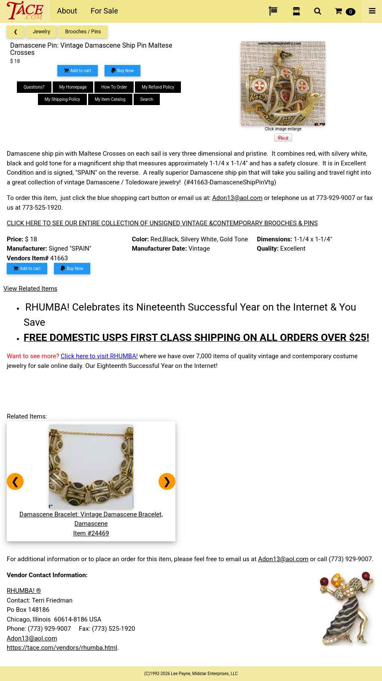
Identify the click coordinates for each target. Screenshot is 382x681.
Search (146, 99)
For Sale (104, 10)
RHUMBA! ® (24, 591)
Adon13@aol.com (237, 198)
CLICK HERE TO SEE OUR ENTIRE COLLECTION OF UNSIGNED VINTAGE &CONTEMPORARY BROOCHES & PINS (162, 223)
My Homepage (73, 87)
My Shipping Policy (62, 99)
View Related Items (30, 288)
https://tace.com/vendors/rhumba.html (62, 647)
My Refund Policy (158, 87)
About (67, 10)
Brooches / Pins (83, 32)
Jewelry (41, 32)
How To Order (114, 87)
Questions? (34, 87)
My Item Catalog (110, 99)
